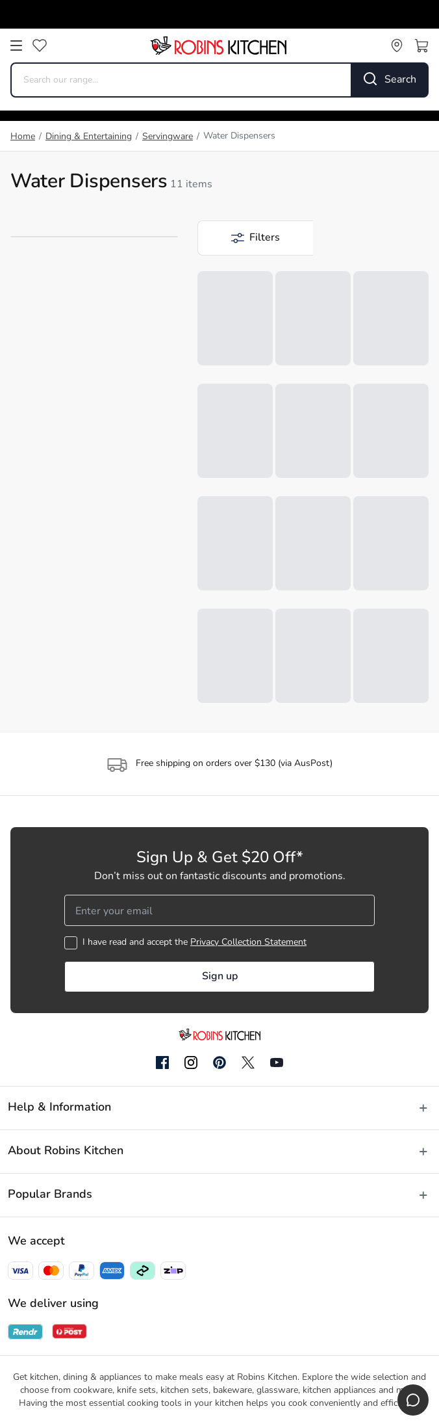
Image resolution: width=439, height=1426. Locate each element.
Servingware (167, 137)
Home (22, 137)
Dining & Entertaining (88, 137)
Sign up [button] (220, 976)
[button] (255, 238)
